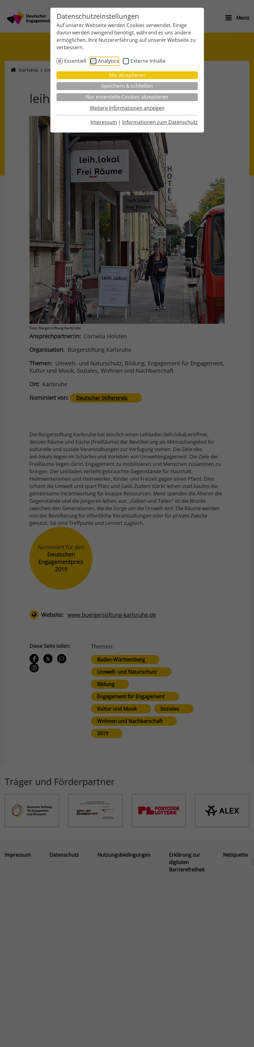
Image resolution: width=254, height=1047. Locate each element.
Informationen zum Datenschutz (160, 122)
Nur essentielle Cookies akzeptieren (127, 96)
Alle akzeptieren (127, 75)
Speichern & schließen (127, 85)
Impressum (104, 122)
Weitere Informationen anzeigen (127, 108)
